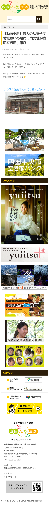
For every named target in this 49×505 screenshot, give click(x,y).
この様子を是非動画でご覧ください (24, 89)
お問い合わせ (11, 477)
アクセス (9, 473)
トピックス (27, 49)
